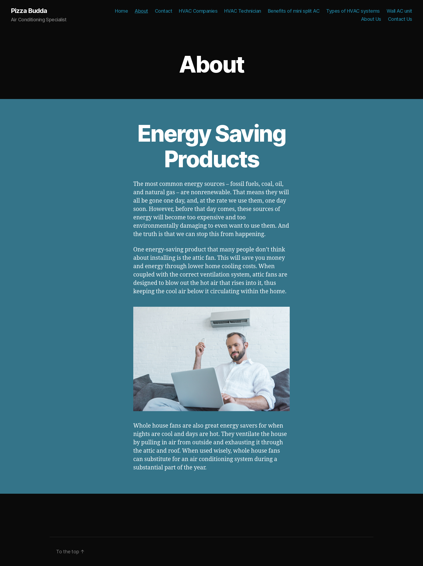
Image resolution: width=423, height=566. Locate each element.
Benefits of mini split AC (294, 11)
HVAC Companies (198, 11)
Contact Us (400, 19)
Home (121, 11)
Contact (163, 11)
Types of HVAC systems (353, 11)
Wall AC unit (399, 11)
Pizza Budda (29, 11)
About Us (371, 19)
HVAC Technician (242, 11)
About (141, 11)
